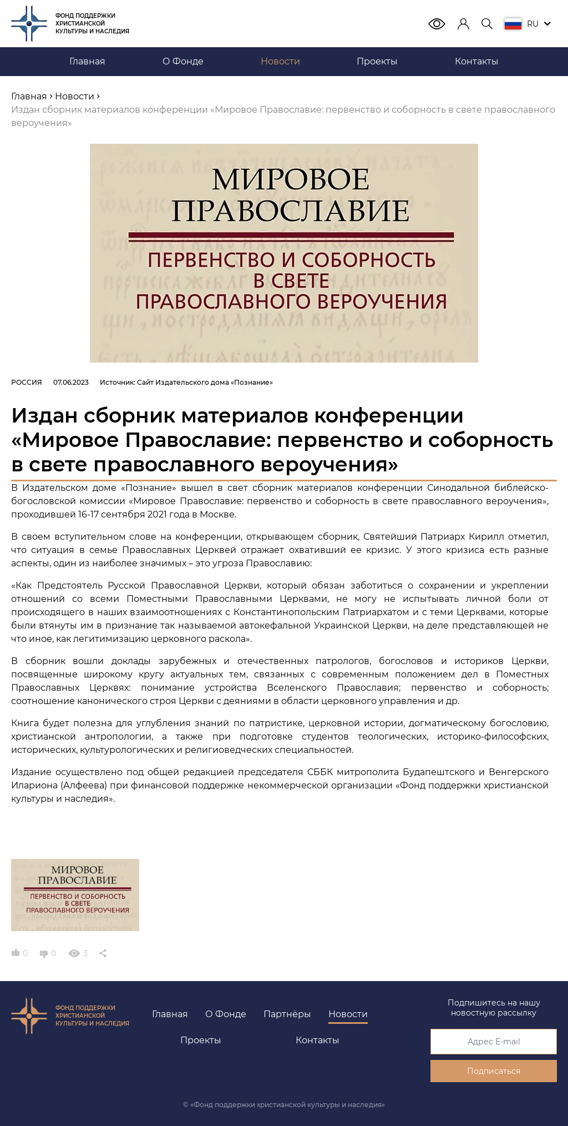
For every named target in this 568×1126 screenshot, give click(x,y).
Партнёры (287, 1014)
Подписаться (493, 1071)
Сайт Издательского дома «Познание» (205, 382)
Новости (348, 1014)
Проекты (200, 1040)
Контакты (317, 1040)
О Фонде (225, 1014)
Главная (170, 1014)
